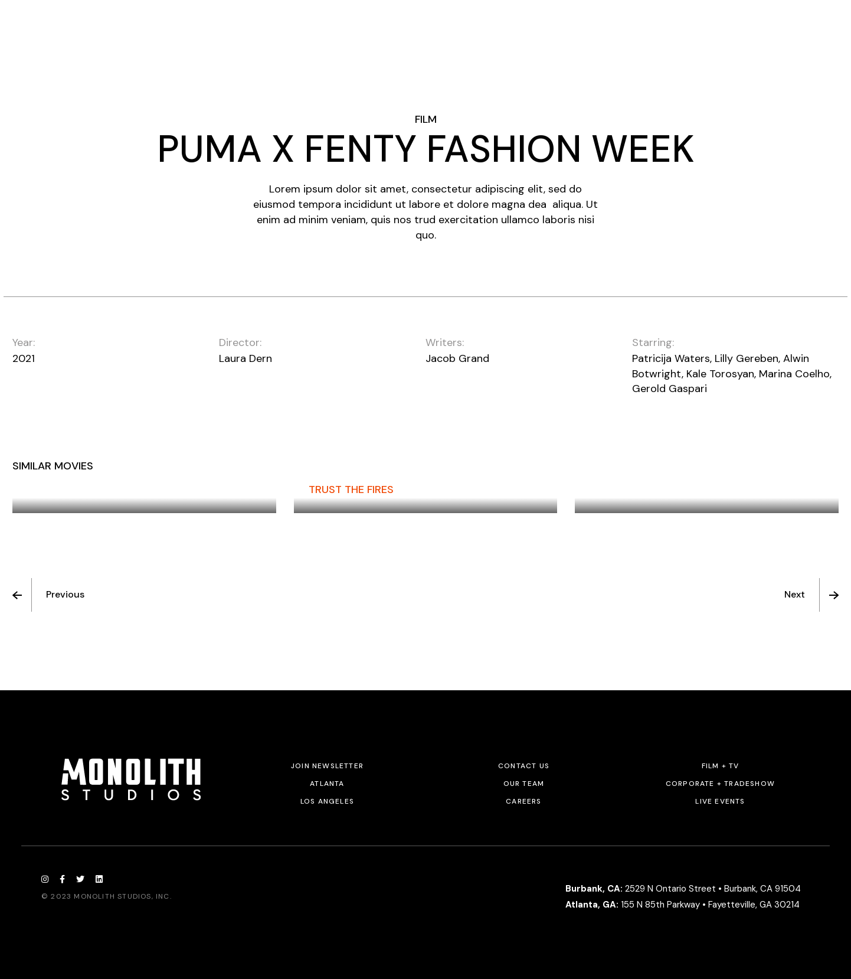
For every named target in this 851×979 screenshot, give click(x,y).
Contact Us (523, 766)
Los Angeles (327, 801)
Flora (605, 489)
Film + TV (720, 766)
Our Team (524, 783)
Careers (523, 801)
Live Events (720, 801)
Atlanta (327, 783)
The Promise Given (77, 489)
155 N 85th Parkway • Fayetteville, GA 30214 (682, 905)
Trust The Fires (351, 489)
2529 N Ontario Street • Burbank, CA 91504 (683, 889)
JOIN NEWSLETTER (327, 766)
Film (426, 119)
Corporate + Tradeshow (720, 783)
